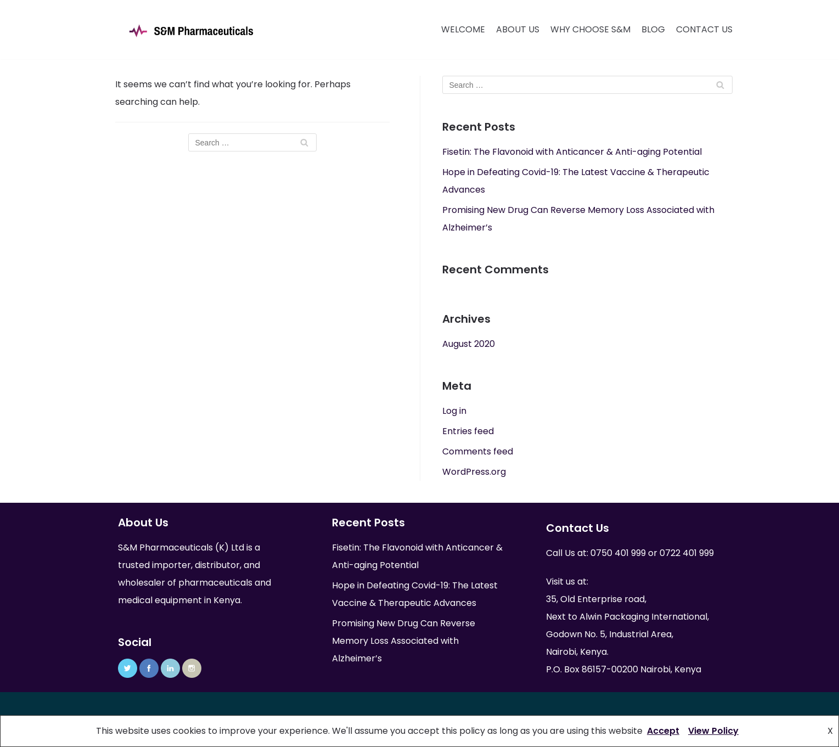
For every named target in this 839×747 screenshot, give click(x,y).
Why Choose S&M (590, 29)
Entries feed (468, 431)
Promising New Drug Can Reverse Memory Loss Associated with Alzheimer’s (403, 641)
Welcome (463, 29)
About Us (517, 29)
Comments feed (477, 451)
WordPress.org (474, 471)
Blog (653, 29)
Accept (663, 730)
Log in (454, 411)
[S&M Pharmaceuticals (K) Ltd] (191, 31)
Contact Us (704, 29)
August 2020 (468, 344)
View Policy (713, 730)
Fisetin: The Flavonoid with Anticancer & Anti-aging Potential (572, 151)
